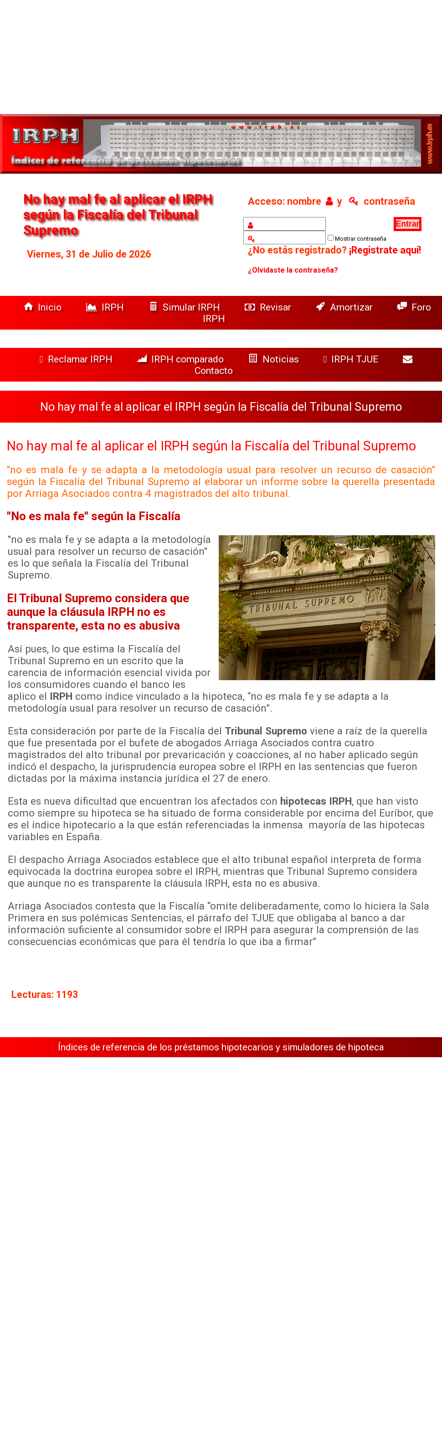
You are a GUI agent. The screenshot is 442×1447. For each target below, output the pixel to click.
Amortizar (345, 307)
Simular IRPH (185, 307)
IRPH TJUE (352, 359)
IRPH (106, 307)
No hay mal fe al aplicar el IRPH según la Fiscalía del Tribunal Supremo (211, 446)
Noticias (274, 359)
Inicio (44, 307)
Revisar (269, 307)
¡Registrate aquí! (385, 250)
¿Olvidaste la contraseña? (293, 270)
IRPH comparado (181, 359)
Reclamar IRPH (77, 359)
